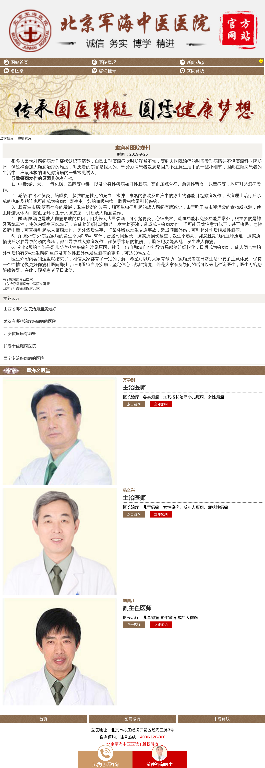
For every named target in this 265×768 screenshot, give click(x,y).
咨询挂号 (107, 70)
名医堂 (17, 70)
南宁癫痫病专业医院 (18, 279)
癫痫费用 (24, 138)
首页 (43, 719)
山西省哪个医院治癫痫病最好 (30, 309)
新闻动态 (195, 62)
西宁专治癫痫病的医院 (24, 358)
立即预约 (161, 404)
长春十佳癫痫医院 (20, 346)
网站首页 (19, 62)
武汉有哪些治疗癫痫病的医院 (30, 321)
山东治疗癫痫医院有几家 (21, 288)
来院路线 (195, 70)
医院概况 (107, 62)
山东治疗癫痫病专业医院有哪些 (26, 284)
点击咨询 (134, 404)
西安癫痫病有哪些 (20, 333)
